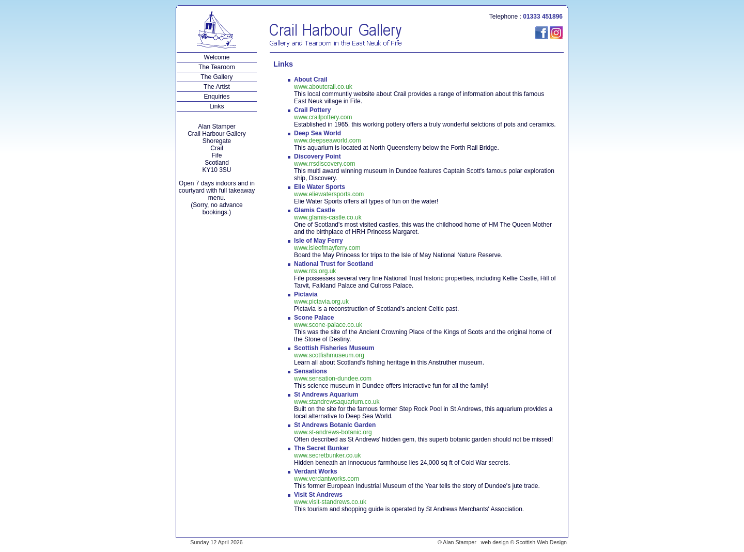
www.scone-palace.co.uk (328, 324)
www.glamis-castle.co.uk (328, 217)
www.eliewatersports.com (329, 194)
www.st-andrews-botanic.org (333, 432)
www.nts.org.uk (315, 271)
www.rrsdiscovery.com (324, 163)
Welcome (216, 57)
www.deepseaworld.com (327, 140)
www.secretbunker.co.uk (327, 455)
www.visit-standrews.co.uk (330, 502)
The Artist (217, 86)
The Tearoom (217, 67)
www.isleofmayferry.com (327, 247)
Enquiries (216, 96)
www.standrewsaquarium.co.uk (336, 401)
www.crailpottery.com (323, 117)
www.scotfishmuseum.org (329, 355)
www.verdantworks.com (326, 478)
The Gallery (216, 77)
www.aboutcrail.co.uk (323, 86)
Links (216, 106)
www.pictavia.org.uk (321, 301)
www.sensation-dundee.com (332, 378)
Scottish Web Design (541, 542)
